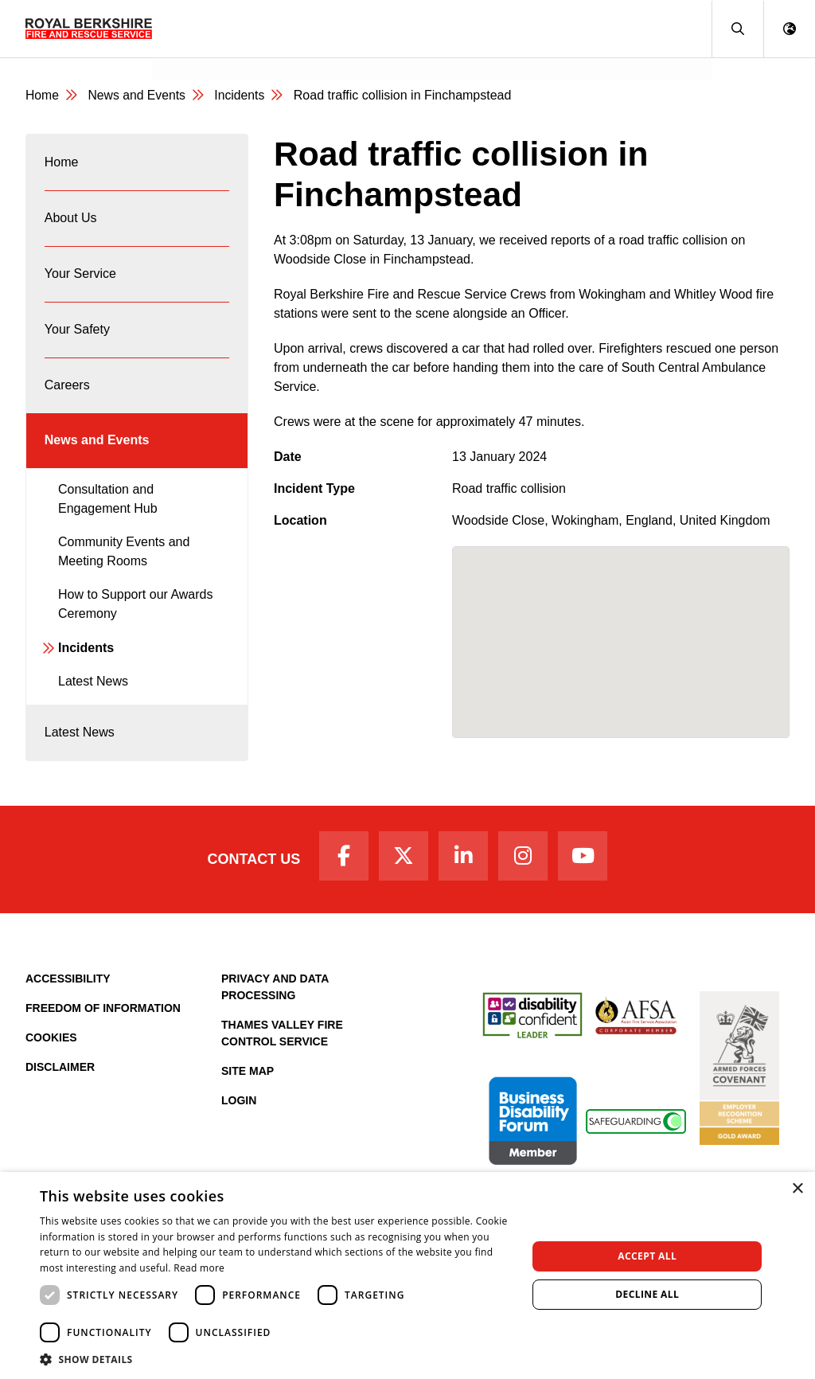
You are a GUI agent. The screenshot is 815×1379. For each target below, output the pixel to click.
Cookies (51, 1051)
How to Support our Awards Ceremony (135, 615)
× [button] (797, 1189)
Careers (67, 393)
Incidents (241, 96)
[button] (737, 29)
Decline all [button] (647, 1294)
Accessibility (68, 992)
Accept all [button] (647, 1256)
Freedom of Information (103, 1022)
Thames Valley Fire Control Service (282, 1047)
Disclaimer (60, 1081)
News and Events (214, 52)
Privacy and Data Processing (275, 1001)
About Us (71, 221)
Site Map (247, 1085)
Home (42, 96)
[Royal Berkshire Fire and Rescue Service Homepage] (88, 28)
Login (238, 1114)
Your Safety (77, 335)
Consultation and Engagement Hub (108, 509)
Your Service (80, 278)
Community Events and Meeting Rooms (123, 562)
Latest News (93, 692)
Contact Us (250, 873)
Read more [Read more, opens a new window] (199, 1268)
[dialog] (407, 1275)
